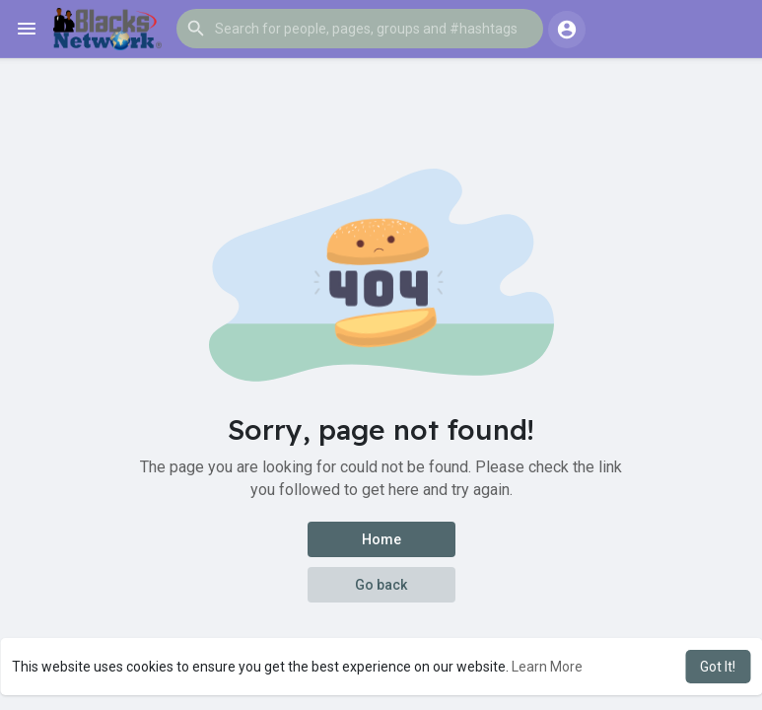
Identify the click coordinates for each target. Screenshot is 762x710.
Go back (381, 585)
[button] (359, 28)
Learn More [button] (547, 666)
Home (381, 539)
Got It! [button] (717, 666)
